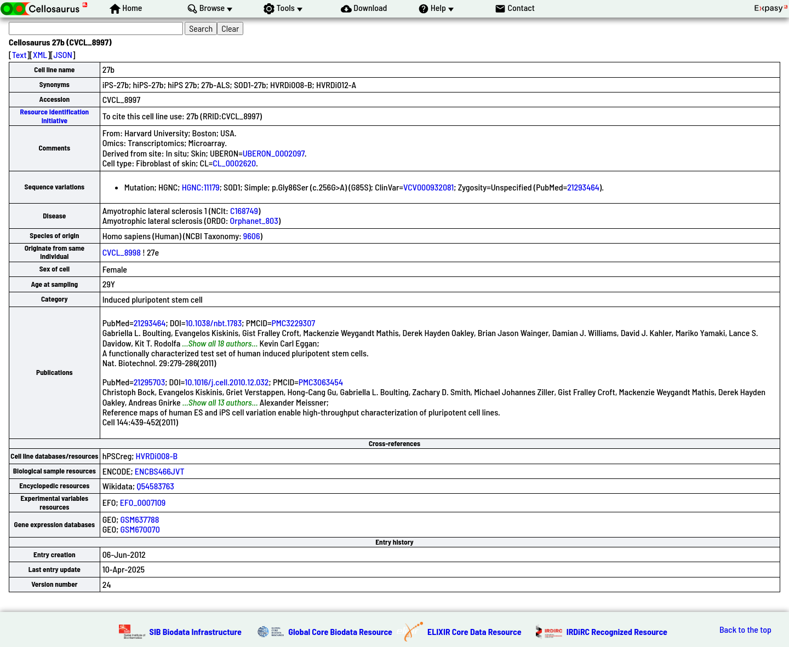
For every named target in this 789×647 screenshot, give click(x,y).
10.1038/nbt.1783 (213, 322)
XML (40, 54)
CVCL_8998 (121, 252)
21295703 (149, 382)
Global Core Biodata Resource (340, 631)
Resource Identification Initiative (54, 115)
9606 (251, 235)
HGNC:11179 (201, 187)
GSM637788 (140, 519)
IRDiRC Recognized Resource (617, 631)
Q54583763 (155, 486)
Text (19, 54)
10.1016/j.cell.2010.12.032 (226, 382)
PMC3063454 (321, 382)
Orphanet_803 (254, 220)
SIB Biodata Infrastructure (196, 631)
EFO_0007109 (143, 502)
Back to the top (745, 629)
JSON (63, 54)
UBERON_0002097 (274, 153)
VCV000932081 (428, 187)
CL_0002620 (234, 163)
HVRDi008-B (157, 455)
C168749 (244, 210)
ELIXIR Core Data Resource (474, 631)
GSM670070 (140, 529)
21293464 (583, 187)
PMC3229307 (294, 322)
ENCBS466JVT (160, 471)
